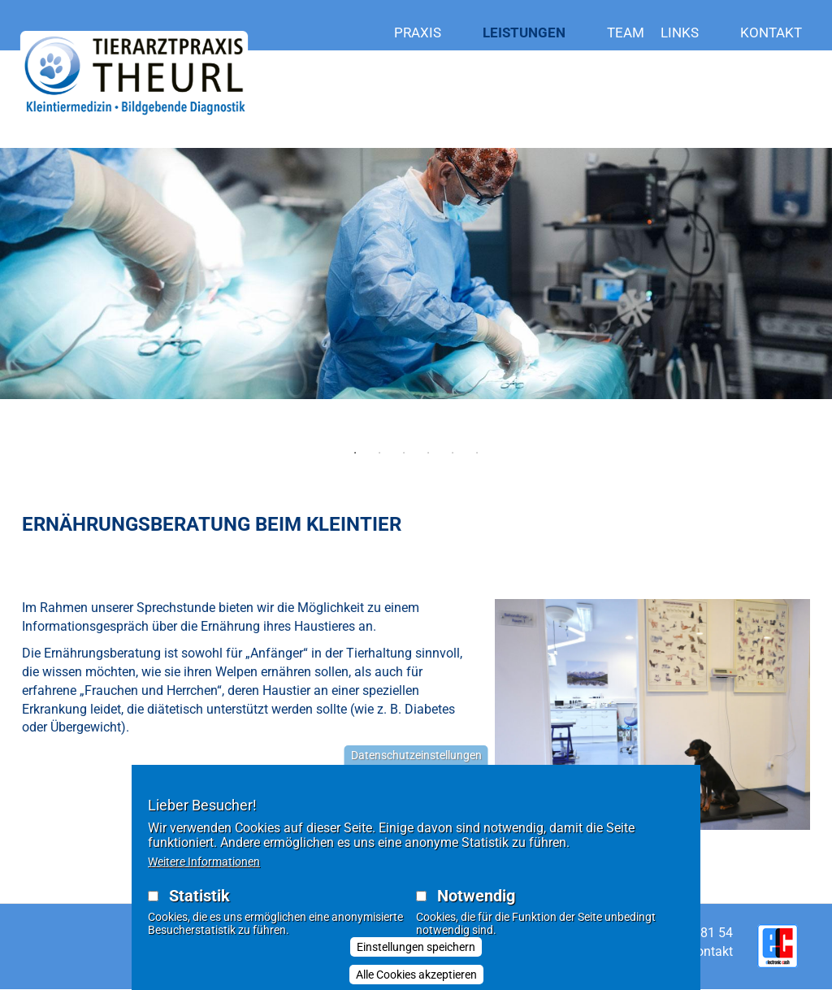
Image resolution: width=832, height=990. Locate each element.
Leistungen (537, 33)
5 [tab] (452, 453)
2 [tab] (379, 453)
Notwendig (476, 901)
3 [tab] (404, 453)
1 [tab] (355, 453)
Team (625, 32)
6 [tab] (477, 453)
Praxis (430, 33)
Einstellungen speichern (416, 952)
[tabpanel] (416, 310)
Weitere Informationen (204, 867)
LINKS (692, 33)
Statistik (199, 901)
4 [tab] (428, 453)
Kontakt (771, 32)
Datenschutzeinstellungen (416, 760)
